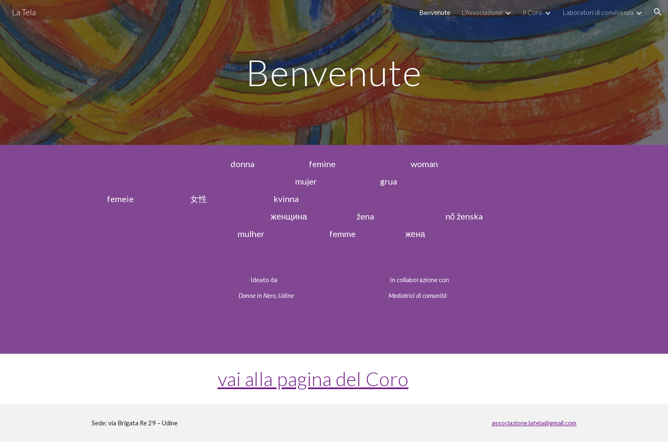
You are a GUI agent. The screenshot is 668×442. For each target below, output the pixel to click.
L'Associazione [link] (482, 12)
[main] (334, 72)
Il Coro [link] (532, 12)
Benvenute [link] (434, 12)
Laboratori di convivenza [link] (597, 12)
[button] (658, 12)
